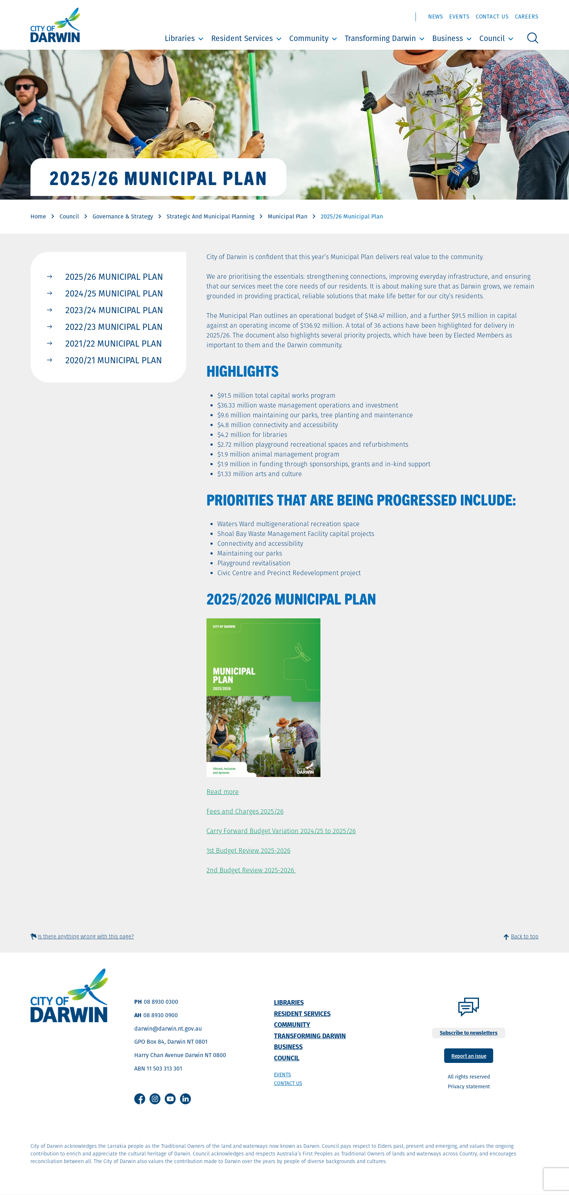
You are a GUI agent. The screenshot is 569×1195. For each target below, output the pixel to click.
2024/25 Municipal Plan (114, 293)
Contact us (288, 1083)
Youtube (170, 1098)
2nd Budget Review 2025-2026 (251, 870)
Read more (222, 791)
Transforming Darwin (380, 38)
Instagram (155, 1098)
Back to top (525, 936)
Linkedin (185, 1098)
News (435, 16)
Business (447, 38)
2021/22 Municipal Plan (113, 343)
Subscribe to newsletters (469, 1032)
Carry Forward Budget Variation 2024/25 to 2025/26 (281, 830)
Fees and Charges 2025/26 (244, 811)
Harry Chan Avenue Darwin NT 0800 (180, 1055)
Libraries (180, 38)
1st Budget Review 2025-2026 (248, 850)
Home (38, 216)
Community (308, 38)
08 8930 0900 (160, 1015)
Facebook (139, 1098)
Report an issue (468, 1055)
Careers (527, 16)
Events (459, 16)
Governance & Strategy (123, 216)
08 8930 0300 (161, 1002)
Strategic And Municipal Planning (210, 216)
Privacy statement (469, 1086)
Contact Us (492, 16)
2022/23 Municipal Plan (114, 326)
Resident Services (242, 38)
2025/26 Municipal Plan (114, 276)
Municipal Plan (287, 216)
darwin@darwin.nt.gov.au (168, 1028)
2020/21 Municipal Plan (113, 360)
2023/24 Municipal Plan (114, 310)
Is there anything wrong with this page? (86, 936)
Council (492, 38)
